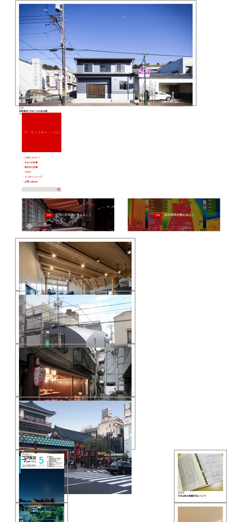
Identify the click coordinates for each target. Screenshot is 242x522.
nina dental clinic (21, 473)
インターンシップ (192, 71)
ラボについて (191, 51)
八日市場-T (19, 471)
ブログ (186, 66)
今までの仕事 (189, 56)
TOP (223, 485)
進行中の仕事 (189, 61)
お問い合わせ (189, 75)
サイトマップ (122, 486)
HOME (20, 486)
